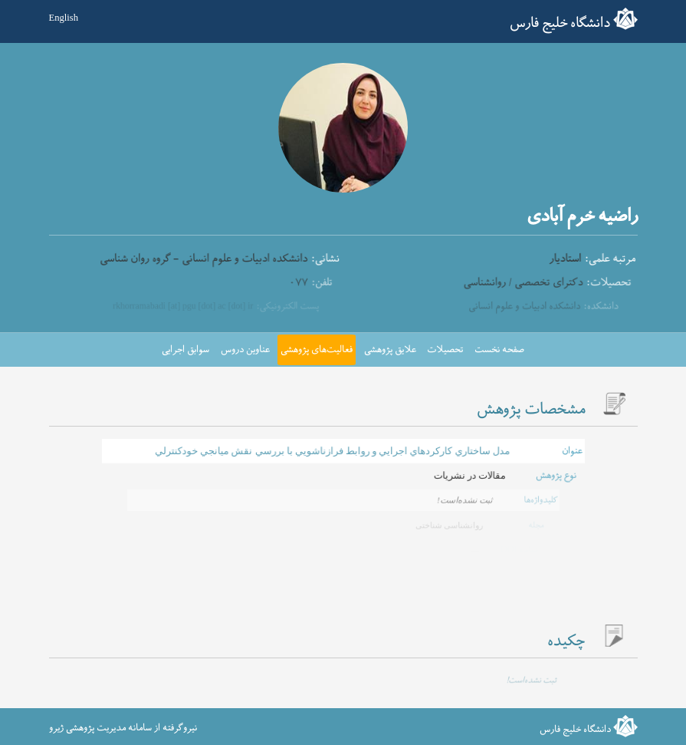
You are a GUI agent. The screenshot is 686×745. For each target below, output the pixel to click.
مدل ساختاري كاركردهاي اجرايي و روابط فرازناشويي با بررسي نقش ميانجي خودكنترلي (333, 450)
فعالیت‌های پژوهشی (317, 350)
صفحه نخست (499, 350)
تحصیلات (445, 350)
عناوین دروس (245, 350)
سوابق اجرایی (185, 350)
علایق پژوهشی (390, 350)
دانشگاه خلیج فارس (560, 23)
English (63, 17)
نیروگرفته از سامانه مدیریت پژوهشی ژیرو (123, 728)
